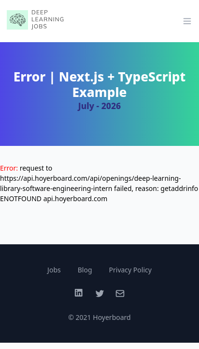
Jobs (54, 269)
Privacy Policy (130, 269)
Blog (85, 269)
